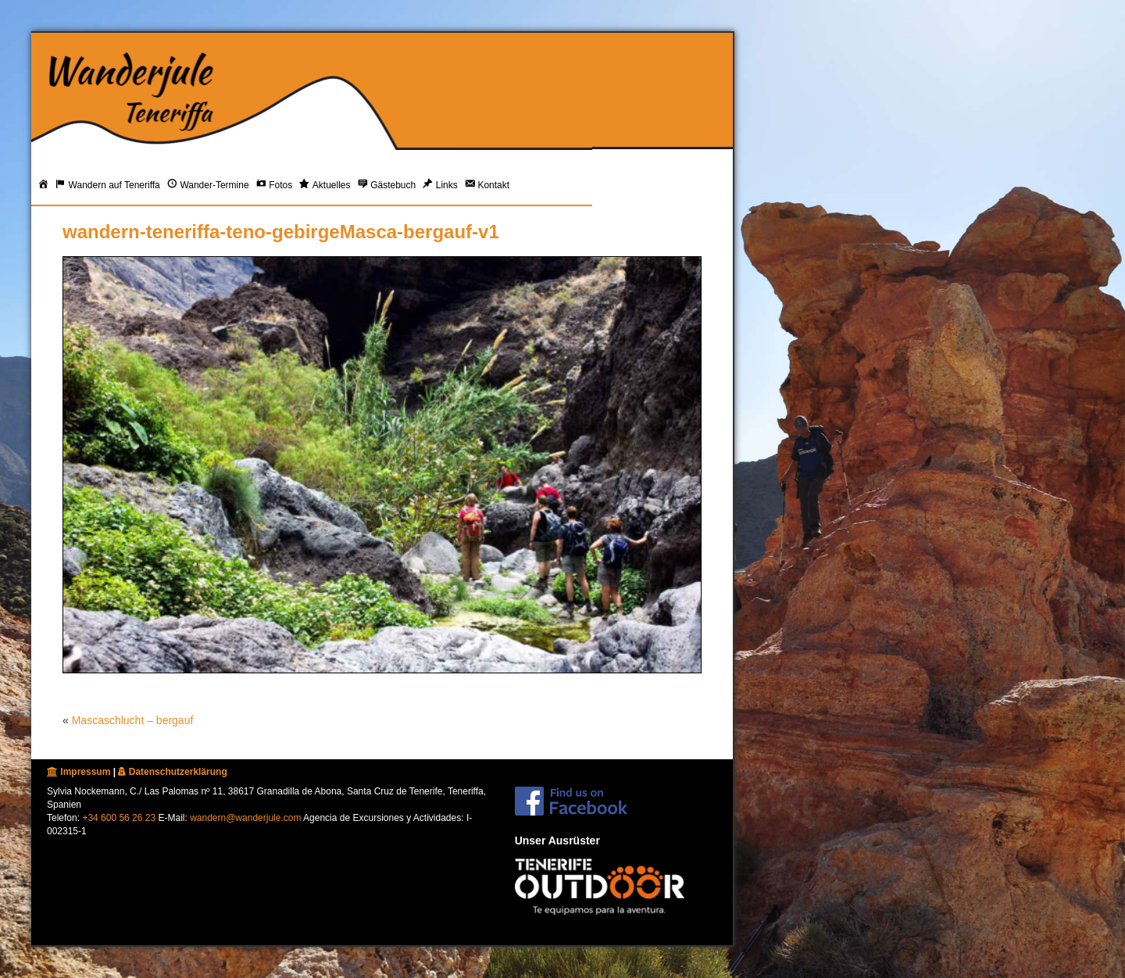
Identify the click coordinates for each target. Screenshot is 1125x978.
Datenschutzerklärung (172, 771)
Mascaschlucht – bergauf (133, 720)
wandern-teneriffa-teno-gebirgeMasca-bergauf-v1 (280, 231)
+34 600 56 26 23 (118, 817)
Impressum (78, 771)
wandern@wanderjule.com (245, 817)
